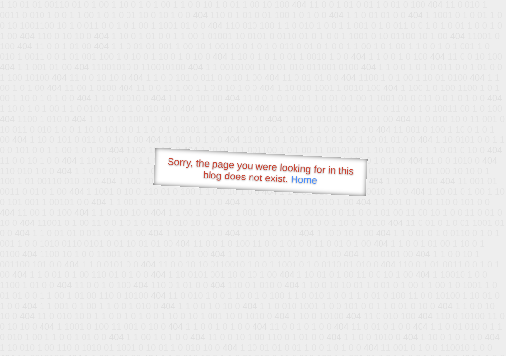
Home (304, 180)
